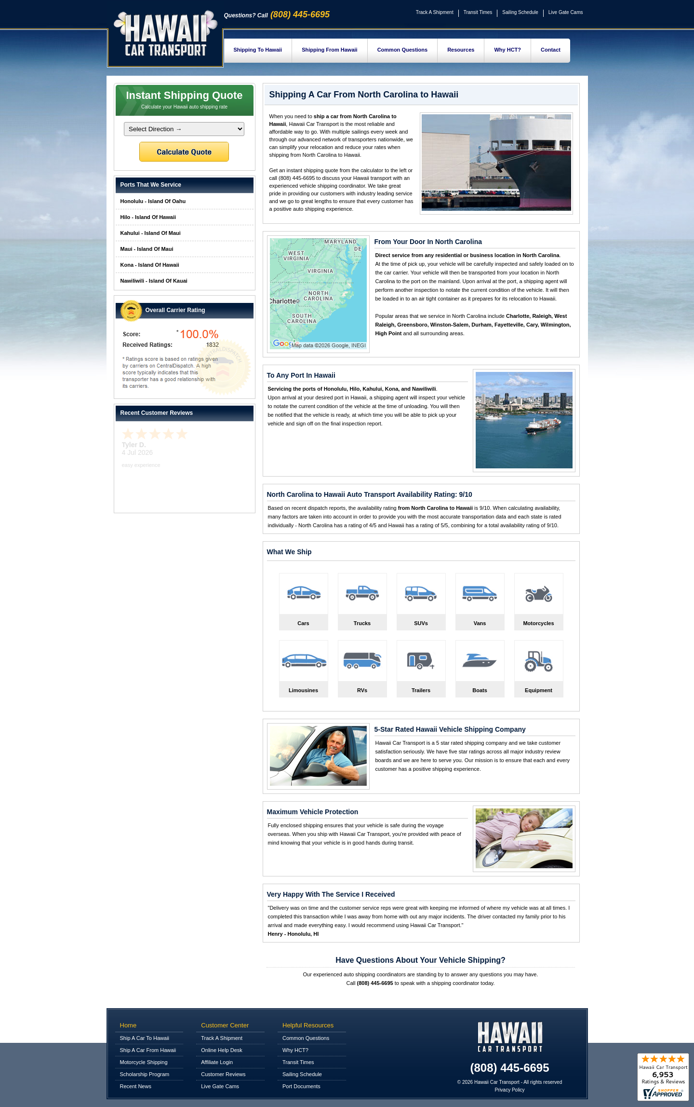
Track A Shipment (435, 12)
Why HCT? (507, 50)
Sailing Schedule (520, 12)
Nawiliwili (424, 389)
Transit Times (478, 12)
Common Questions (402, 50)
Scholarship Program (145, 1074)
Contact (551, 50)
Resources (460, 50)
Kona (392, 389)
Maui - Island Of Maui (147, 249)
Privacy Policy (509, 1090)
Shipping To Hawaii (258, 50)
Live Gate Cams (565, 12)
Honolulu (335, 389)
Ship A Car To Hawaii (145, 1038)
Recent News (135, 1086)
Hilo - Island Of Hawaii (148, 217)
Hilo (354, 389)
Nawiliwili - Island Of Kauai (153, 281)
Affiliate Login (217, 1062)
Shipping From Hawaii (330, 50)
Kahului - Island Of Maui (150, 233)
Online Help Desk (221, 1050)
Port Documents (301, 1086)
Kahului (372, 389)
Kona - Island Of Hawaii (149, 265)
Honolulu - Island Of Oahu (153, 201)
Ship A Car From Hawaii (148, 1050)
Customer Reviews (223, 1074)
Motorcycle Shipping (144, 1062)
